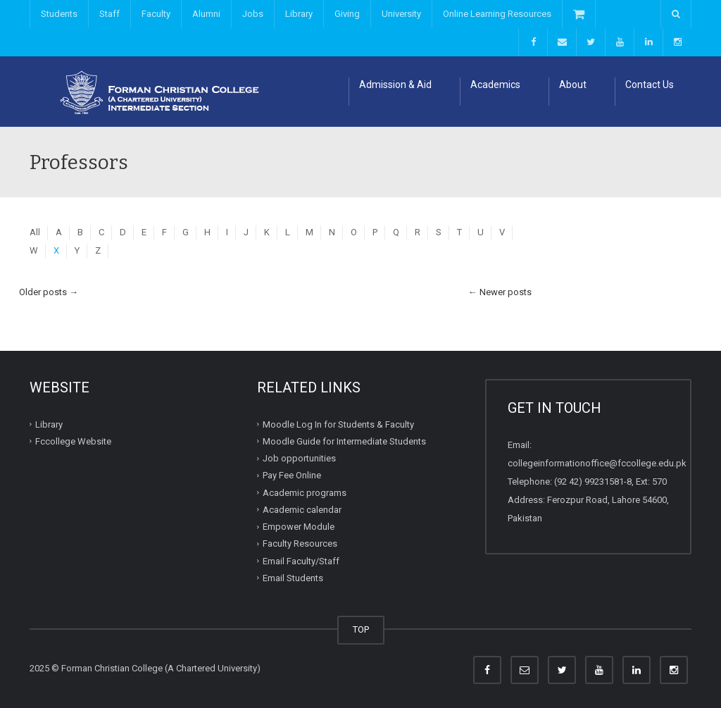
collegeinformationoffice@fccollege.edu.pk (597, 463)
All (35, 232)
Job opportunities (299, 458)
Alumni (206, 13)
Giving (347, 13)
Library (299, 13)
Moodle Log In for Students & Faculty (338, 423)
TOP (361, 629)
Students (59, 13)
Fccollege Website (73, 441)
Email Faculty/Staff (301, 560)
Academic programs (304, 492)
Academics (495, 84)
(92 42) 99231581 (589, 481)
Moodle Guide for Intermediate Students (344, 441)
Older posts (48, 292)
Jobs (252, 13)
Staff (109, 13)
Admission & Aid (395, 84)
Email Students (293, 578)
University (401, 13)
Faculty (156, 13)
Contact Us (649, 84)
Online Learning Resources (497, 13)
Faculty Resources (300, 543)
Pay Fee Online (292, 475)
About (573, 84)
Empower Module (298, 526)
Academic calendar (302, 509)
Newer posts (500, 292)
